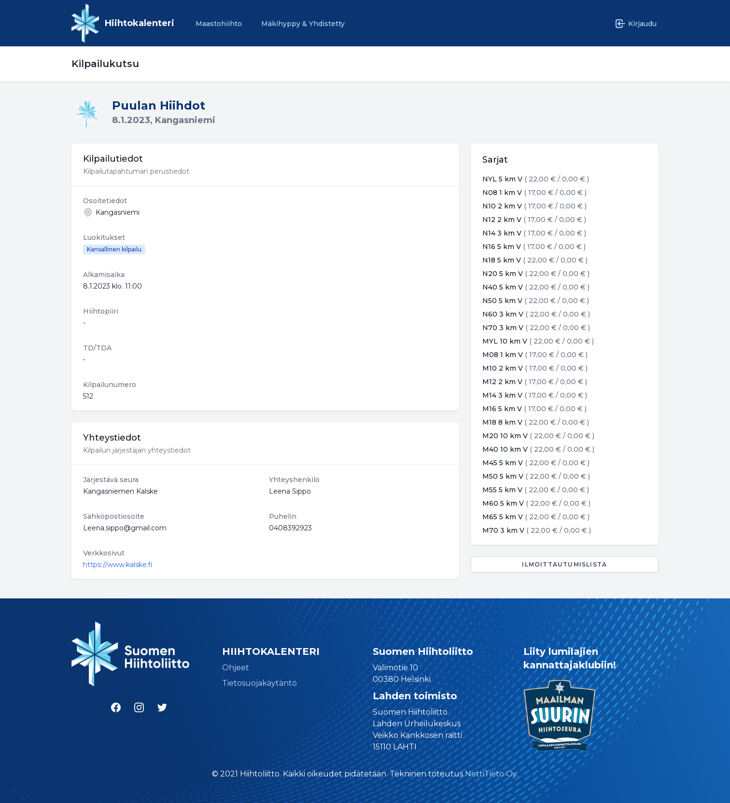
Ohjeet (235, 667)
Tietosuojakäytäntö (259, 683)
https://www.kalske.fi (118, 564)
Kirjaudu (636, 23)
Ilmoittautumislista (564, 564)
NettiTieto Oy (491, 773)
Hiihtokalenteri (139, 23)
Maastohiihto (219, 23)
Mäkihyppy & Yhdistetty (303, 23)
